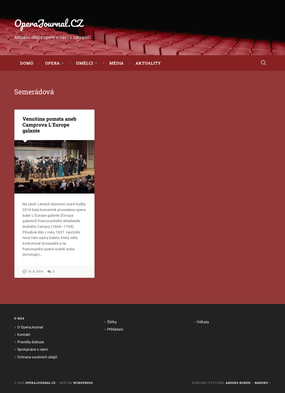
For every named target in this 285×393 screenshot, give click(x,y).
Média (116, 63)
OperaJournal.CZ (48, 23)
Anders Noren (238, 382)
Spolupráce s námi (32, 349)
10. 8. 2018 (35, 271)
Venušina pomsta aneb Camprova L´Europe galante (49, 124)
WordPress (83, 382)
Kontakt (23, 334)
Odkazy (203, 322)
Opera (52, 63)
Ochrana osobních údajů (37, 357)
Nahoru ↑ (263, 382)
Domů (26, 63)
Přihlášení (115, 329)
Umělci (84, 63)
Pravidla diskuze (30, 342)
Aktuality (148, 63)
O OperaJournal (30, 327)
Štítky (112, 322)
